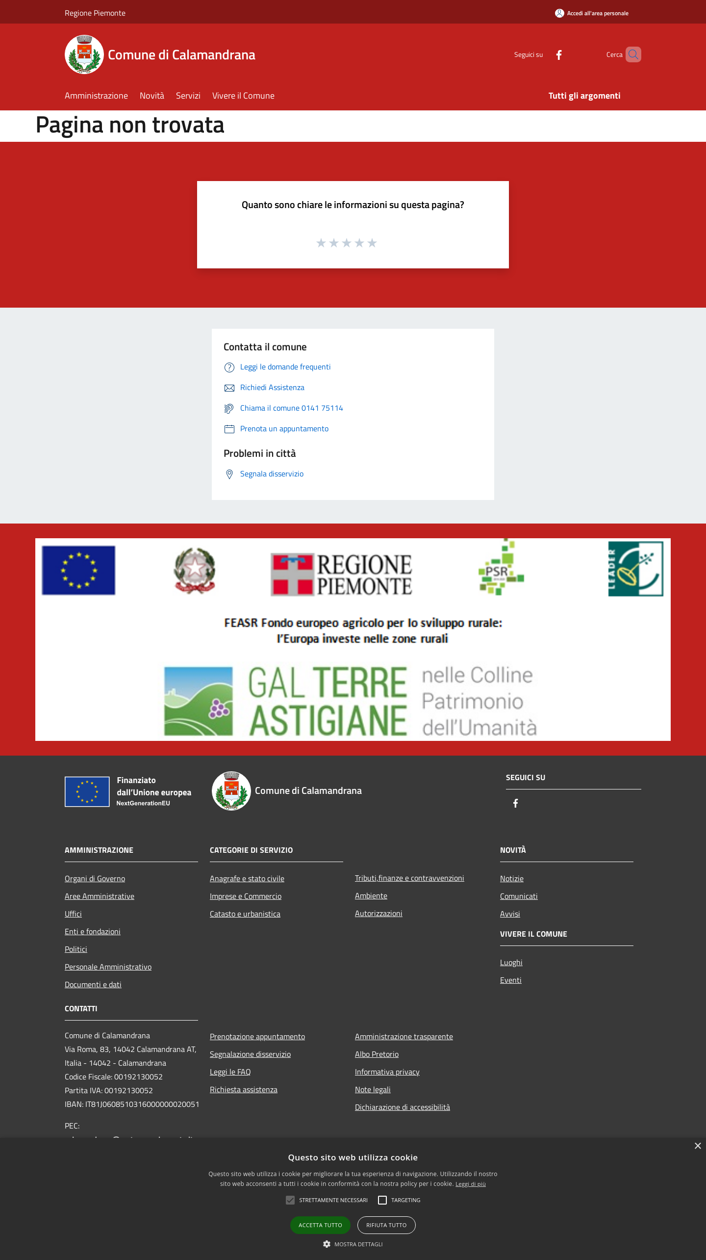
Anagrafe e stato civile (247, 878)
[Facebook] (542, 54)
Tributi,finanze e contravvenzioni (409, 878)
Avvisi (510, 913)
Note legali (373, 1089)
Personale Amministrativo (108, 966)
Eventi (511, 980)
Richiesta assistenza (243, 1089)
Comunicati (519, 896)
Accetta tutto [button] (320, 1225)
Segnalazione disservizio (250, 1054)
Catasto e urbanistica (245, 913)
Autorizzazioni (379, 913)
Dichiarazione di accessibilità (402, 1107)
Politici (76, 949)
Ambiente (371, 895)
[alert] (353, 1199)
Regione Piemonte (95, 13)
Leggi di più (470, 1183)
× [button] (697, 1146)
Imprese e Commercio (245, 896)
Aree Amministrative (99, 896)
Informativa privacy (387, 1071)
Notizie (512, 878)
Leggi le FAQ (230, 1071)
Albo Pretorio (377, 1054)
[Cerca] (629, 54)
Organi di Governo (95, 878)
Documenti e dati (93, 984)
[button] (353, 1244)
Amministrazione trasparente (404, 1036)
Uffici (73, 913)
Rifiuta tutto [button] (386, 1225)
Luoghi (511, 962)
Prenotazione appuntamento (257, 1036)
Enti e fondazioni (93, 931)
